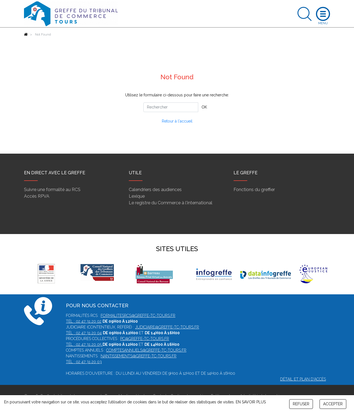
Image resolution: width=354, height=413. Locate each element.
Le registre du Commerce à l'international (170, 202)
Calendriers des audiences (155, 189)
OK (204, 107)
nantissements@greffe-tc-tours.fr (138, 356)
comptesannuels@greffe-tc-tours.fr (146, 350)
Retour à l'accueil (177, 121)
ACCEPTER (333, 404)
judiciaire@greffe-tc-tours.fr (167, 327)
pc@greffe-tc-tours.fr (144, 338)
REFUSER (301, 404)
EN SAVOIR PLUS (251, 402)
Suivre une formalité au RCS (52, 189)
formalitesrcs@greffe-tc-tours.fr (138, 315)
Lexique (137, 196)
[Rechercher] (170, 107)
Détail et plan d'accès (303, 379)
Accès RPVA (36, 196)
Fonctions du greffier (254, 189)
